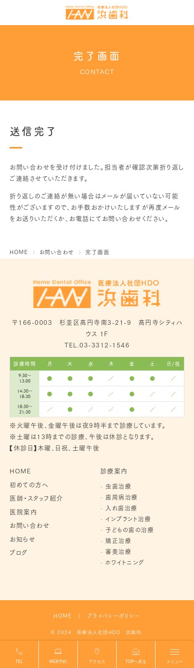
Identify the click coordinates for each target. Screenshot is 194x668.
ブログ (19, 552)
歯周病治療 (121, 496)
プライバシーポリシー (113, 615)
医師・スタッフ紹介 (37, 498)
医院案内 (23, 511)
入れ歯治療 (121, 507)
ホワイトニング (125, 562)
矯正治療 (118, 540)
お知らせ (23, 539)
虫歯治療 (118, 486)
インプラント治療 (128, 518)
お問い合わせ (30, 525)
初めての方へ (29, 484)
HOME (20, 470)
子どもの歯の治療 (129, 529)
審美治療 (118, 551)
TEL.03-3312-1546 (97, 344)
